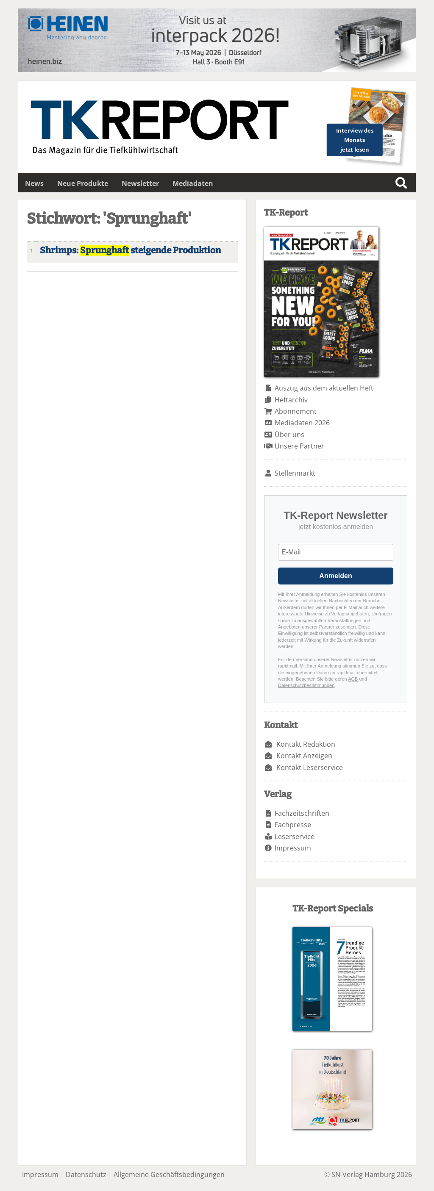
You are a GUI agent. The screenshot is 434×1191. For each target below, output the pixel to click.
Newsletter (140, 183)
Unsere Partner (299, 446)
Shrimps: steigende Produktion (130, 250)
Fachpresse (293, 824)
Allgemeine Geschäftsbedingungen (169, 1174)
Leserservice (294, 836)
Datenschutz (86, 1174)
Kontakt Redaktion (305, 744)
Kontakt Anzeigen (304, 755)
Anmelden (335, 575)
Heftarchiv (291, 399)
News (34, 183)
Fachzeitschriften (302, 813)
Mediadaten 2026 (302, 422)
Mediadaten (192, 183)
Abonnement (296, 411)
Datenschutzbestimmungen (306, 685)
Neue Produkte (82, 183)
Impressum (293, 848)
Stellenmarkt (295, 473)
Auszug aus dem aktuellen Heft (324, 388)
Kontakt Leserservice (309, 767)
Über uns (289, 434)
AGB (353, 678)
